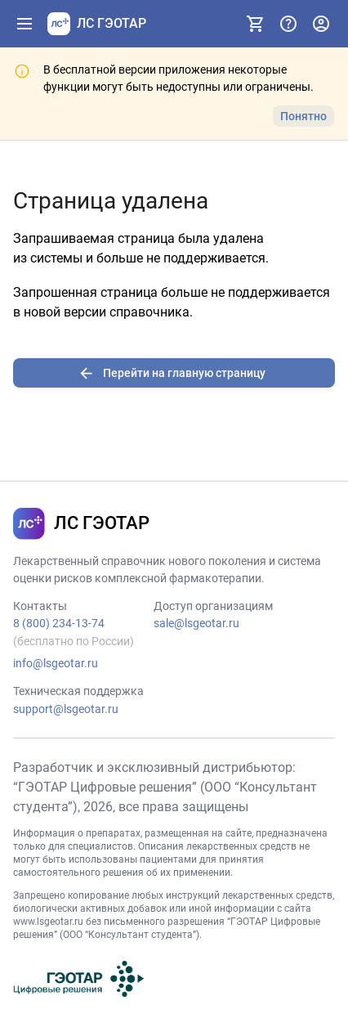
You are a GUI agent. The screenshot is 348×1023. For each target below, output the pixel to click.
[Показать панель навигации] (24, 23)
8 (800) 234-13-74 (59, 623)
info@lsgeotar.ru (55, 663)
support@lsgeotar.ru (65, 709)
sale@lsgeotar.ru (196, 623)
